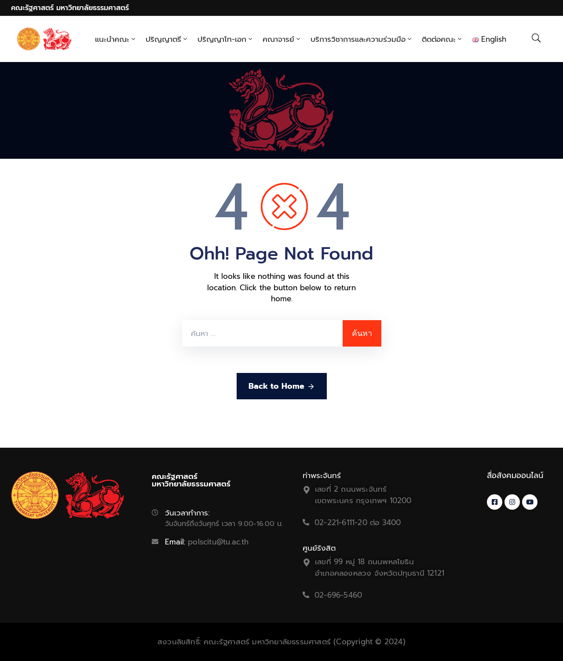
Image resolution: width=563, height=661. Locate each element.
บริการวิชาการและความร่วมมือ (362, 39)
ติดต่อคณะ (442, 39)
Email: (207, 542)
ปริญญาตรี (167, 39)
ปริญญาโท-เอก (225, 39)
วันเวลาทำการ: (187, 513)
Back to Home (282, 386)
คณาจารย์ (282, 39)
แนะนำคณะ (116, 39)
